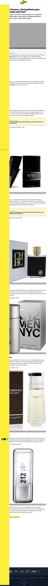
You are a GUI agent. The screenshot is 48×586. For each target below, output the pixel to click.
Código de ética (23, 580)
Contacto (25, 577)
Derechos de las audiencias (33, 577)
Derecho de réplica (43, 577)
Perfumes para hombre (14, 517)
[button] (2, 439)
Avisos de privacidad (19, 577)
